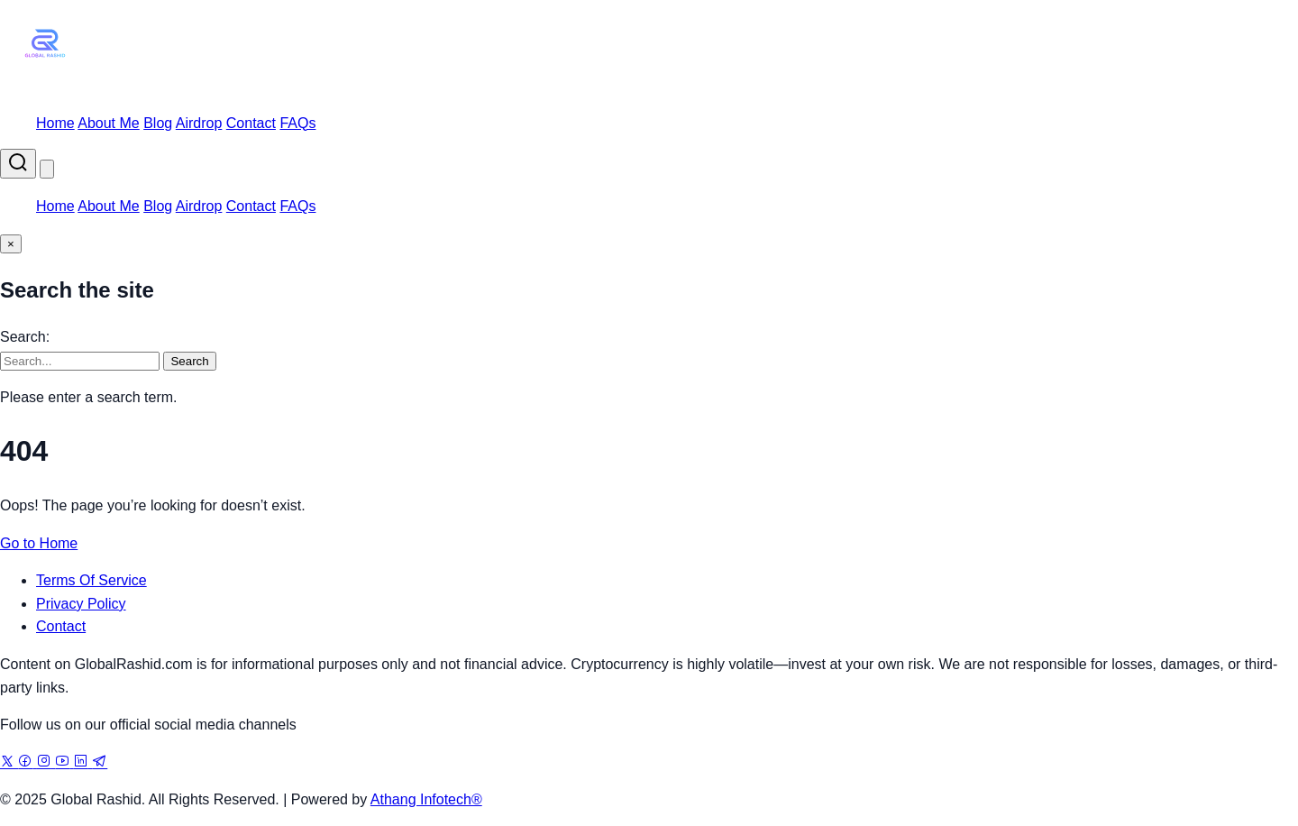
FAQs (297, 123)
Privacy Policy (81, 603)
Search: (25, 336)
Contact (251, 123)
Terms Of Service (91, 580)
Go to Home (39, 543)
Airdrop (199, 123)
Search (189, 361)
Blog (157, 123)
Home (55, 123)
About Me (108, 123)
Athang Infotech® (426, 799)
